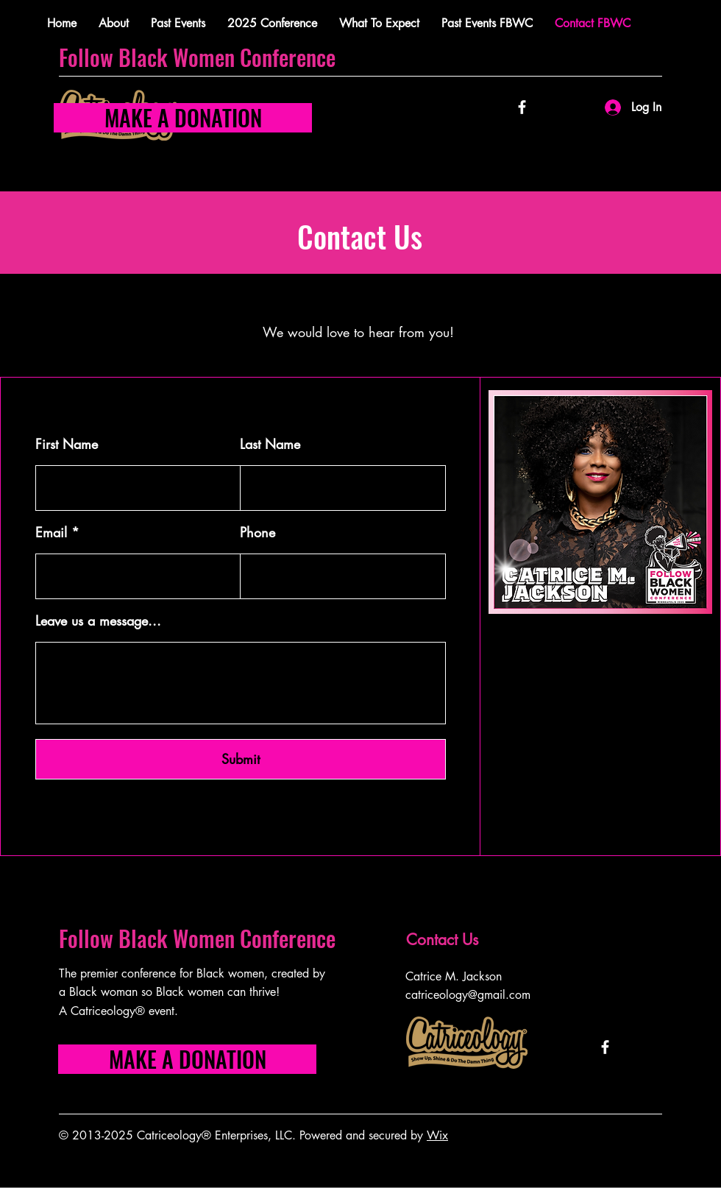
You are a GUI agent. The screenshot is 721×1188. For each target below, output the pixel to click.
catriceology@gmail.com (467, 995)
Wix (437, 1135)
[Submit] (240, 759)
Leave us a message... (98, 620)
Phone (257, 532)
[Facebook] (522, 107)
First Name (66, 443)
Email (51, 532)
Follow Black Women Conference (200, 57)
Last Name (270, 443)
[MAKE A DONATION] (183, 117)
